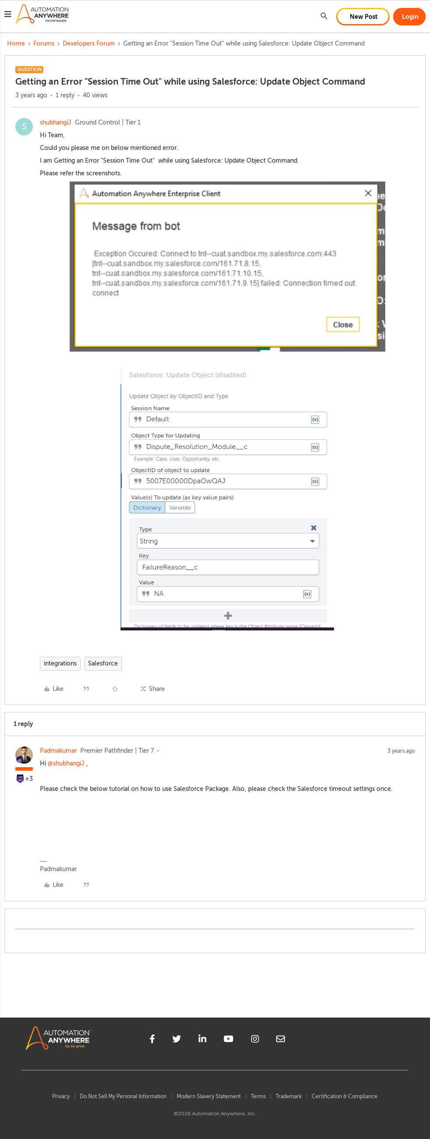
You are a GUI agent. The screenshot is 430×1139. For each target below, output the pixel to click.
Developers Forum (89, 43)
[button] (7, 15)
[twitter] (176, 1040)
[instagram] (255, 1040)
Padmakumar (58, 750)
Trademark (289, 1096)
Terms (258, 1096)
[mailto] (280, 1040)
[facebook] (152, 1040)
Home (16, 43)
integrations (60, 663)
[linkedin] (202, 1040)
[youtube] (229, 1040)
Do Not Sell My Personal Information (123, 1096)
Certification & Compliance (344, 1096)
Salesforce (103, 663)
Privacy (61, 1096)
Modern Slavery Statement (209, 1096)
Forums (43, 43)
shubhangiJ (55, 122)
